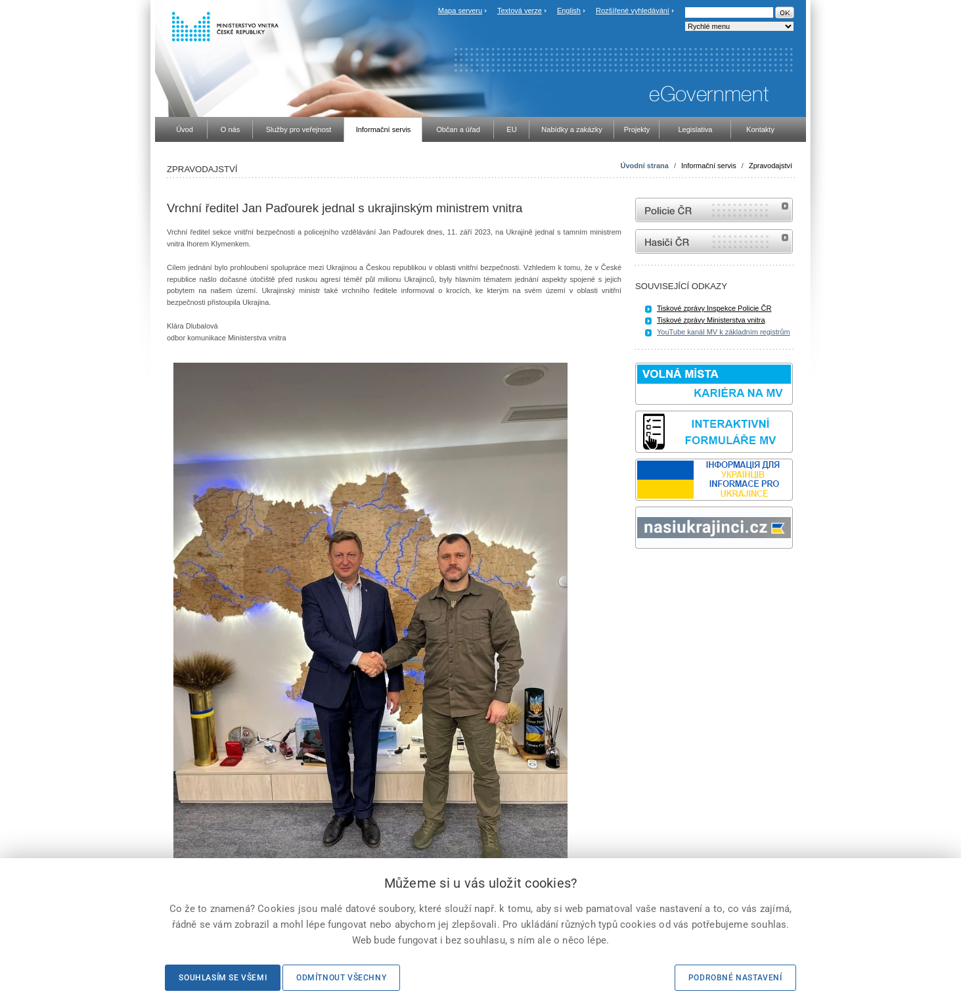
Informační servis (708, 166)
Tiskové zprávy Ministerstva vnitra (711, 320)
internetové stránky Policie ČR (714, 210)
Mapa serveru (460, 10)
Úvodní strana (645, 166)
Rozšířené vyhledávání (632, 10)
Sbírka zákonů (637, 573)
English (569, 10)
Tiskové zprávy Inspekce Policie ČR (714, 308)
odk (641, 573)
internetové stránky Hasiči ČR (714, 241)
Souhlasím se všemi (223, 977)
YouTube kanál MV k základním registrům (723, 332)
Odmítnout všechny (341, 977)
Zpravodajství (770, 166)
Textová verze (519, 10)
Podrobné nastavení (735, 977)
